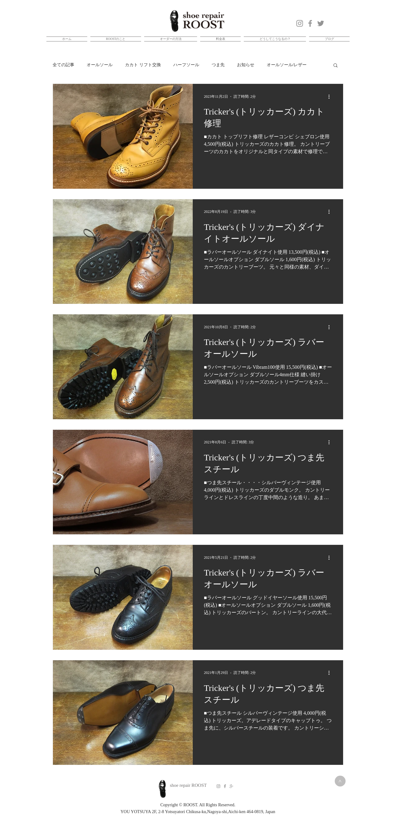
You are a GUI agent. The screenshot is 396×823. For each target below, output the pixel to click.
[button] (335, 65)
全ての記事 (63, 64)
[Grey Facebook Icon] (224, 786)
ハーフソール (186, 64)
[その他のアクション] (331, 96)
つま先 (218, 64)
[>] (340, 781)
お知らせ (245, 64)
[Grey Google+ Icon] (231, 786)
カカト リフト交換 (143, 64)
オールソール (100, 64)
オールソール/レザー (287, 64)
